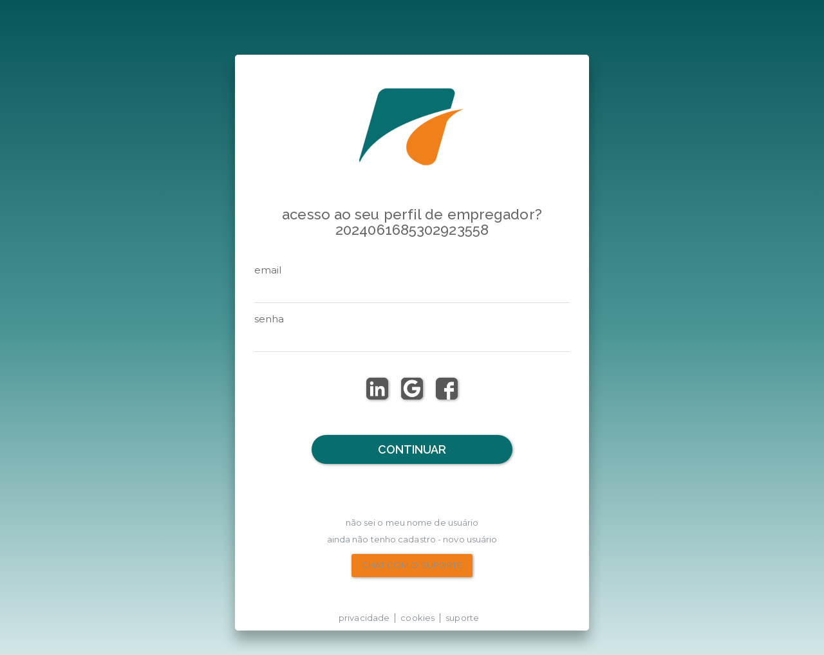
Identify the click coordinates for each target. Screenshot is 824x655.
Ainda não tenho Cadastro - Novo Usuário (412, 539)
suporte (462, 618)
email (268, 270)
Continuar (412, 449)
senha (269, 319)
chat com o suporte (412, 565)
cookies (417, 618)
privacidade (364, 618)
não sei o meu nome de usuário (412, 522)
